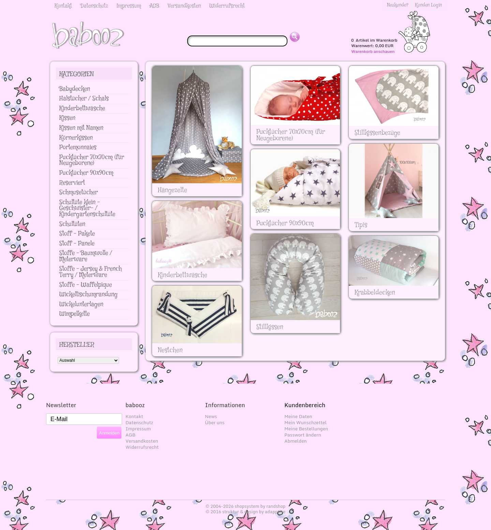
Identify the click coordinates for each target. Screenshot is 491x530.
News (211, 416)
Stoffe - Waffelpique (85, 285)
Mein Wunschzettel (305, 422)
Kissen (67, 118)
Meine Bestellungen (306, 428)
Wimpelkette (74, 314)
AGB (154, 6)
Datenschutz (94, 6)
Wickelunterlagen (81, 304)
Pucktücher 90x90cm (86, 173)
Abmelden (295, 441)
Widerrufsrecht (227, 6)
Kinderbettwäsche (82, 108)
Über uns (214, 422)
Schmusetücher (78, 192)
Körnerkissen (76, 138)
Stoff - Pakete (77, 234)
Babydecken (74, 89)
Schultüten (72, 224)
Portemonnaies (77, 147)
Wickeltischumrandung (88, 294)
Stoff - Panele (76, 244)
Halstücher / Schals (84, 99)
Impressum (129, 6)
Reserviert (72, 183)
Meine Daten (298, 416)
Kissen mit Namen (81, 128)
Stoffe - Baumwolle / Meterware (85, 256)
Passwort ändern (302, 435)
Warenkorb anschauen (373, 51)
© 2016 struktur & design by (245, 511)
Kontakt (63, 6)
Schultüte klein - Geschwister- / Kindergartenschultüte (87, 208)
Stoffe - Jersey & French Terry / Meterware (90, 272)
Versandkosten (184, 6)
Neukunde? (397, 5)
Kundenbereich (304, 405)
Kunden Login (428, 5)
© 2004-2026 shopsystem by (246, 506)
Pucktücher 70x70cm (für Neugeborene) (91, 160)
